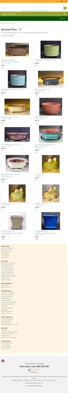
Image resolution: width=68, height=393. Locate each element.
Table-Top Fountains (6, 321)
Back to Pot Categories (7, 35)
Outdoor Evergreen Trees (7, 272)
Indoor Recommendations (7, 265)
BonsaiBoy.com (6, 376)
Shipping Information (6, 347)
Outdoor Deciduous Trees (7, 274)
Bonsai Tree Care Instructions (8, 337)
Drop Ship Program (42, 376)
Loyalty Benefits (5, 255)
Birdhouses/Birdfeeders (7, 319)
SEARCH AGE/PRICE (42, 11)
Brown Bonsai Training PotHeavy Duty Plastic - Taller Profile (9, 61)
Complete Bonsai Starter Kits (8, 276)
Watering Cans (5, 309)
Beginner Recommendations (8, 263)
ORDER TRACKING (33, 11)
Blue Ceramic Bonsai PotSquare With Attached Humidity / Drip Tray (45, 233)
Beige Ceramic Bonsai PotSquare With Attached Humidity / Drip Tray (11, 233)
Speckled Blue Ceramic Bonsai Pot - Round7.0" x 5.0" (12, 90)
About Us (50, 376)
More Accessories (5, 313)
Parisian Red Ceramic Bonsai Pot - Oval (11, 145)
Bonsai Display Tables (6, 296)
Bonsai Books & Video (6, 311)
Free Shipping (4, 254)
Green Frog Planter (39, 175)
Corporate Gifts (5, 285)
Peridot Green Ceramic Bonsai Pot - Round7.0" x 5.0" (45, 61)
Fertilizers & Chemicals (7, 308)
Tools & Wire (4, 306)
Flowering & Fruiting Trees (7, 268)
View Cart (64, 1)
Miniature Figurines (6, 298)
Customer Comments (50, 380)
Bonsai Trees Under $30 (7, 248)
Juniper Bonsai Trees (6, 267)
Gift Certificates (5, 257)
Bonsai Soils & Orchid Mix (7, 304)
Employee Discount (6, 287)
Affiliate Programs (15, 376)
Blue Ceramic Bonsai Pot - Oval (42, 90)
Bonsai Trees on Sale (6, 250)
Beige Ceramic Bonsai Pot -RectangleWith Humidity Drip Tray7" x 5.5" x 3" (10, 176)
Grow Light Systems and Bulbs (9, 302)
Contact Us (56, 376)
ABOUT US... (63, 18)
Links (43, 380)
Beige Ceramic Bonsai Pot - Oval (9, 118)
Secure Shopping (5, 345)
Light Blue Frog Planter (7, 204)
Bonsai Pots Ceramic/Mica (8, 293)
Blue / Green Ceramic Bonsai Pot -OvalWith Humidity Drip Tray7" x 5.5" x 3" (44, 146)
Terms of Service (5, 348)
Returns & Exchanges (6, 343)
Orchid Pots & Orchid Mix (7, 294)
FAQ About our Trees (28, 380)
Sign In (57, 1)
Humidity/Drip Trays (6, 300)
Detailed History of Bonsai (7, 333)
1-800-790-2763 (8, 14)
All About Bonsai (5, 335)
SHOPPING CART (24, 11)
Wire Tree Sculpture (6, 322)
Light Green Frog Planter (41, 204)
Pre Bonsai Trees (5, 278)
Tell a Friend (38, 380)
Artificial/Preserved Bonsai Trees (9, 324)
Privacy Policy (33, 376)
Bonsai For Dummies (6, 280)
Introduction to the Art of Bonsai (9, 332)
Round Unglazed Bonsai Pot (42, 118)
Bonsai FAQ (4, 330)
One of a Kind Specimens (7, 270)
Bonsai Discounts (5, 252)
